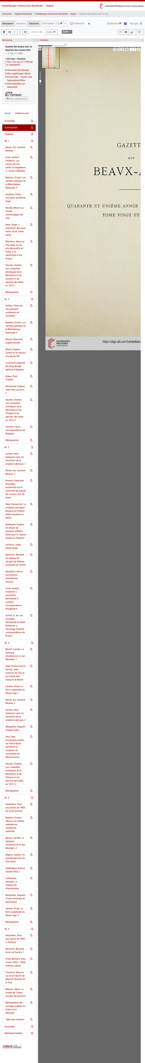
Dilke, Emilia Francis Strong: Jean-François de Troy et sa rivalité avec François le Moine (15, 673)
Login (134, 23)
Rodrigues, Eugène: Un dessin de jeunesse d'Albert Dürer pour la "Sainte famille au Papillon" (15, 531)
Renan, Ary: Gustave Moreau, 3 (15, 701)
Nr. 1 (7, 141)
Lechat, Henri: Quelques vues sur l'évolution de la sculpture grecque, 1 (15, 458)
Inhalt (7, 113)
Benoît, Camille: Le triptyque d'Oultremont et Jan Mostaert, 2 (15, 843)
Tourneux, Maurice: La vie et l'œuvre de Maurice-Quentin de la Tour (15, 977)
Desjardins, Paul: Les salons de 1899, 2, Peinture (15, 939)
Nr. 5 (7, 798)
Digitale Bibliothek (23, 14)
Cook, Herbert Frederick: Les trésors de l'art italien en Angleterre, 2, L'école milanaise (15, 164)
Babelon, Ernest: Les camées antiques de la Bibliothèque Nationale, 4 (15, 327)
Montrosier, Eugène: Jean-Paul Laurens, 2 (15, 389)
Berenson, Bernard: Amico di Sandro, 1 (14, 951)
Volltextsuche (22, 113)
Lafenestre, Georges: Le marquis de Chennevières (12, 883)
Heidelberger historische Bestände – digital (27, 5)
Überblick (21, 23)
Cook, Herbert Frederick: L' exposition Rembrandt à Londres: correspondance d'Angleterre (13, 598)
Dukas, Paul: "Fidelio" (11, 378)
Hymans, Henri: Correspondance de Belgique (15, 430)
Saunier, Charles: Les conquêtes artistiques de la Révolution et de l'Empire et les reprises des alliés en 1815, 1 (14, 275)
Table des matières (14, 1019)
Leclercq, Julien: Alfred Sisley (13, 546)
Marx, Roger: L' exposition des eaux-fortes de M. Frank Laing (15, 229)
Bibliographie (12, 292)
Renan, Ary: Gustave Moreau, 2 (15, 472)
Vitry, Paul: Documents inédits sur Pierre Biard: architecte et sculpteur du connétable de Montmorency (14, 746)
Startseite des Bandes (18, 70)
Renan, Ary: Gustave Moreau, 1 (15, 149)
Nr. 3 (7, 447)
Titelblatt (9, 134)
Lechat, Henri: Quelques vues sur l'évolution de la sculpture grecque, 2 (15, 714)
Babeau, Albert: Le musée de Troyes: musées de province (15, 992)
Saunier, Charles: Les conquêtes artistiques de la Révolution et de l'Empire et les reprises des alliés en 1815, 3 (14, 773)
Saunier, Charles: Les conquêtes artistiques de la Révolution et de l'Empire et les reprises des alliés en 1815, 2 (14, 409)
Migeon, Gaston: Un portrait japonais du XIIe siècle (15, 858)
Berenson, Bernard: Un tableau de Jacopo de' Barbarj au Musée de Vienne (15, 559)
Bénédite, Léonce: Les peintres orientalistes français (14, 576)
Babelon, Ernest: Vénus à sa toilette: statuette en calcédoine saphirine (14, 824)
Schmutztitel (11, 127)
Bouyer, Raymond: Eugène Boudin (14, 341)
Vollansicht (77, 23)
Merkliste (114, 23)
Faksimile (34, 23)
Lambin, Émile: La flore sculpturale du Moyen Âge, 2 (15, 912)
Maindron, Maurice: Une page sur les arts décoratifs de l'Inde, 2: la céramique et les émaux (15, 250)
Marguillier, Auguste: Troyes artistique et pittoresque (15, 898)
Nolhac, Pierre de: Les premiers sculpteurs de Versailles (14, 310)
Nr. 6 (7, 929)
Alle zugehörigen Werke (19, 73)
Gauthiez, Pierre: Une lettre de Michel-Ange (15, 198)
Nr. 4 (7, 643)
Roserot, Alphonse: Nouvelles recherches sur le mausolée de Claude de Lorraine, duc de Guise (15, 489)
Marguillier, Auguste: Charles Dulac (15, 728)
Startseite (6, 14)
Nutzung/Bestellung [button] (17, 99)
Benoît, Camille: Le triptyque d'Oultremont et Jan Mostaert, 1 (15, 654)
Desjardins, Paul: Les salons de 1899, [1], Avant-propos (15, 807)
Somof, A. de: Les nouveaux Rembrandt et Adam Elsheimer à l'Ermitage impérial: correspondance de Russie (15, 625)
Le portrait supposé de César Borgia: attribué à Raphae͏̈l (15, 366)
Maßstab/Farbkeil (13, 1033)
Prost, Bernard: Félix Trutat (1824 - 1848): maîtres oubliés (15, 962)
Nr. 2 (7, 299)
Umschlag (10, 121)
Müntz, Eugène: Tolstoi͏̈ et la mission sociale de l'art (15, 352)
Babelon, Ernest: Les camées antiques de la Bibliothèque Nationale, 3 (15, 182)
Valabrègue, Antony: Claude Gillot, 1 (15, 870)
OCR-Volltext (48, 23)
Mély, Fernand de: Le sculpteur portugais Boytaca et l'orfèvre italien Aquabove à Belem (15, 511)
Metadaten (7, 23)
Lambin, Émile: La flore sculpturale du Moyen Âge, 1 (15, 689)
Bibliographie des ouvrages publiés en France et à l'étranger (15, 1007)
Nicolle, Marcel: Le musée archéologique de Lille (14, 212)
